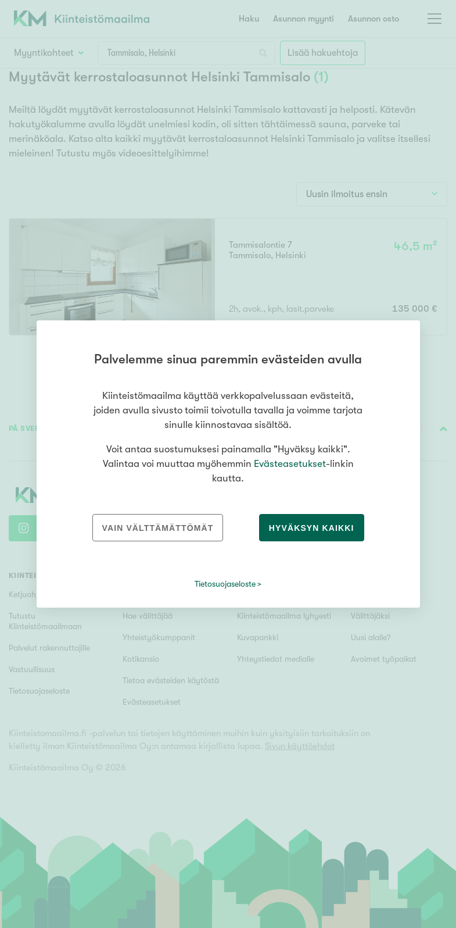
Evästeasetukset (290, 463)
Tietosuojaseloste (225, 583)
